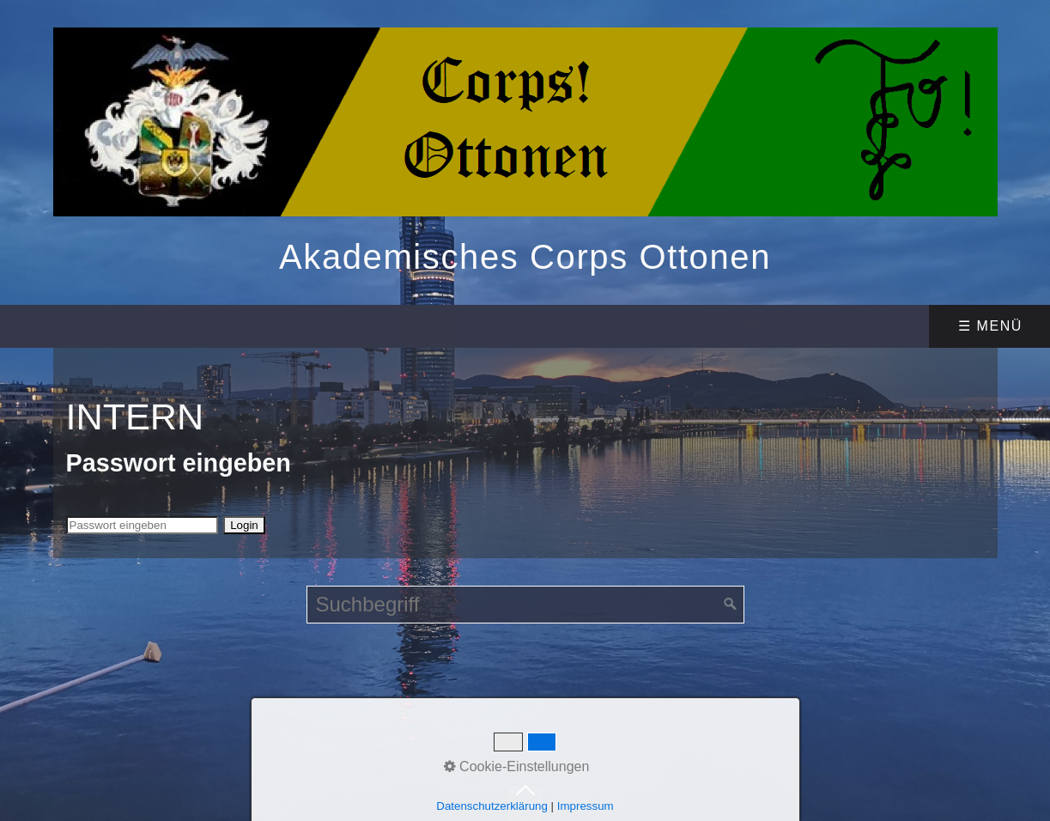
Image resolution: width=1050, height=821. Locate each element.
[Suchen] (730, 604)
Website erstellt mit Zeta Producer (678, 707)
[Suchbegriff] (525, 604)
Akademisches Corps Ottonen (525, 257)
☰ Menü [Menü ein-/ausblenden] (990, 326)
